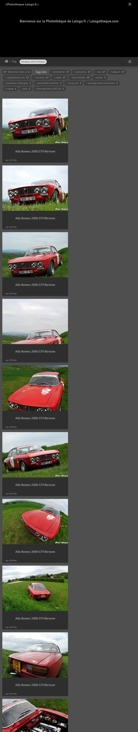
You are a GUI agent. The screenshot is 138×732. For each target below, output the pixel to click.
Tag (14, 61)
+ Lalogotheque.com (17, 77)
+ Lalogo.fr (117, 71)
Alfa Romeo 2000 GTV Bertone (33, 62)
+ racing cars (73, 83)
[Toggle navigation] (129, 4)
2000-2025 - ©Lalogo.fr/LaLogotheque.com (69, 719)
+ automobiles (60, 71)
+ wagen (59, 77)
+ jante (25, 88)
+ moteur (100, 77)
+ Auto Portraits (79, 77)
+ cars (100, 71)
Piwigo (76, 686)
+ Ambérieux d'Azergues (18, 83)
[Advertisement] (69, 36)
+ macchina (41, 77)
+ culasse (10, 88)
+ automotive (82, 71)
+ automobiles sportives (49, 83)
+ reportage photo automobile (102, 83)
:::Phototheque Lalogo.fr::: (22, 4)
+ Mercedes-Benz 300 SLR (49, 88)
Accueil (6, 61)
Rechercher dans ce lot (17, 71)
